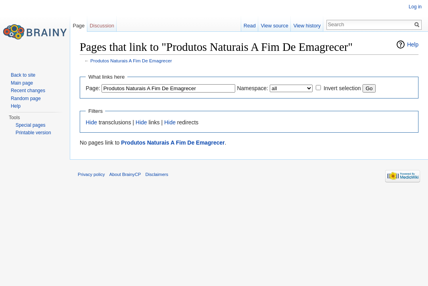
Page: (93, 88)
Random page (25, 98)
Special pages (30, 125)
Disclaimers (156, 174)
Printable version (33, 132)
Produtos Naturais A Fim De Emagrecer (131, 60)
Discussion (102, 26)
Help (412, 44)
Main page (22, 83)
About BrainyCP (125, 174)
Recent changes (28, 90)
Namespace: (252, 88)
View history (307, 26)
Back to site (23, 75)
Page (78, 26)
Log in (415, 7)
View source (274, 26)
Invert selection (342, 88)
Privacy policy (91, 174)
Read (250, 26)
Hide (91, 122)
